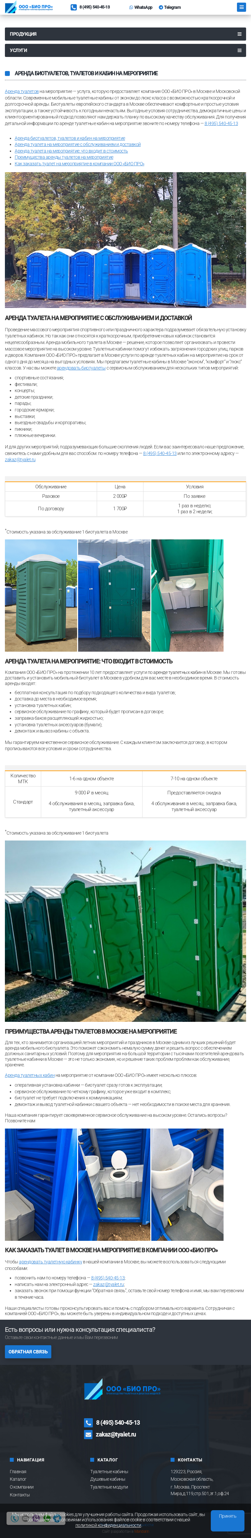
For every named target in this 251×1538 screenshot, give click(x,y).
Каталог (18, 1479)
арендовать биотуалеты (81, 368)
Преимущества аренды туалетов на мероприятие (64, 157)
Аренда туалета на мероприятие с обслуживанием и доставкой (78, 144)
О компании (21, 1487)
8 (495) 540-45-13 (90, 7)
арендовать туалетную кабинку (50, 1261)
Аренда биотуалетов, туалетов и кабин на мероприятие (70, 138)
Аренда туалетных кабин (30, 1075)
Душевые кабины (107, 1479)
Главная (18, 1471)
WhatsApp (140, 7)
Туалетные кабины (109, 1471)
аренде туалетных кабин (177, 672)
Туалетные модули (109, 1487)
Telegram (170, 7)
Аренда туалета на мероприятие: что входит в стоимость (71, 151)
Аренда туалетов (22, 91)
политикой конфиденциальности (108, 1525)
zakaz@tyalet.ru (20, 459)
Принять (228, 1516)
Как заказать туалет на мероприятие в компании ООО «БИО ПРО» (79, 163)
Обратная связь (28, 1351)
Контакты (20, 1494)
